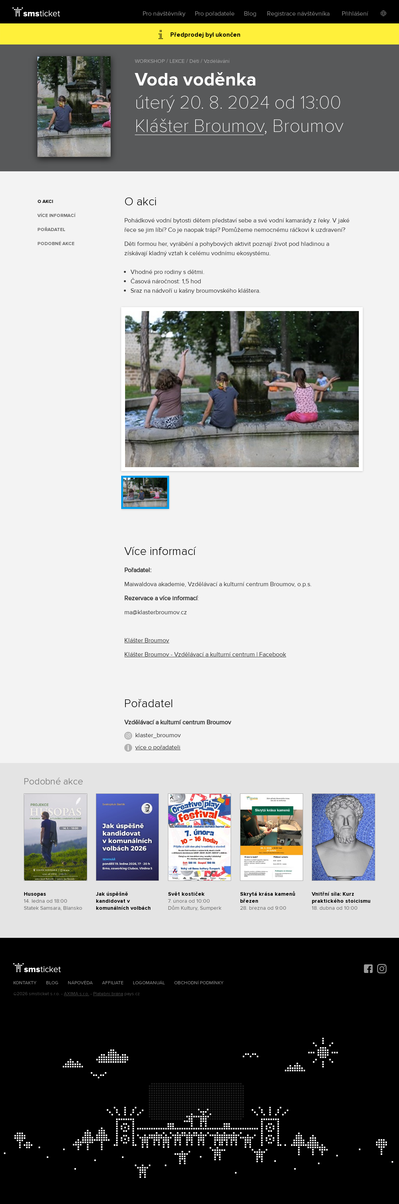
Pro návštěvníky (164, 14)
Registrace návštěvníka (298, 14)
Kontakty (25, 983)
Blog (250, 14)
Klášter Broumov (199, 126)
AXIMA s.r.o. (76, 994)
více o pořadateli (157, 747)
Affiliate (113, 983)
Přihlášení (355, 14)
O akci (45, 202)
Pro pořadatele (215, 14)
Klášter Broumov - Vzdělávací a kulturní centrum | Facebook (205, 654)
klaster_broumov (158, 735)
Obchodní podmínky (199, 983)
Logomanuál (149, 983)
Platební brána (108, 994)
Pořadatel (51, 230)
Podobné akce (55, 244)
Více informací (56, 216)
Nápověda (80, 983)
